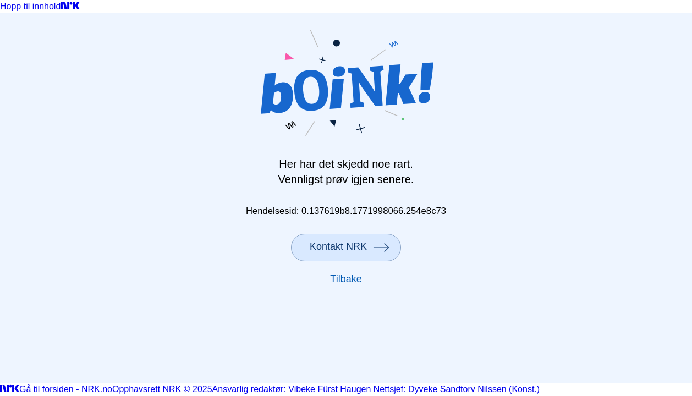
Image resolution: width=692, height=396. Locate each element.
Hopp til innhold (30, 6)
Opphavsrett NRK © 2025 (162, 389)
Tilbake (345, 278)
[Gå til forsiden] (70, 6)
